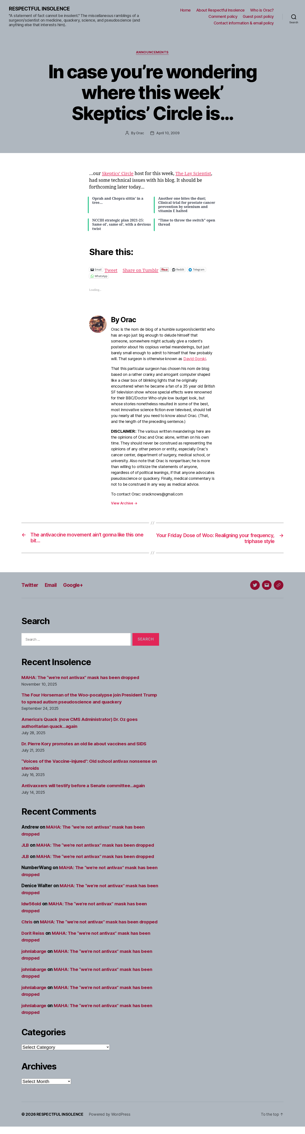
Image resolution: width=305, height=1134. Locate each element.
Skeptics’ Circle (118, 174)
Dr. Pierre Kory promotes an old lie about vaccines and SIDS (85, 744)
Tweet (111, 269)
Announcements (152, 53)
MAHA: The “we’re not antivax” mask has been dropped (81, 678)
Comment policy (222, 16)
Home (185, 10)
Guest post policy (258, 16)
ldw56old (31, 904)
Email (52, 585)
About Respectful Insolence (220, 10)
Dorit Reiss (33, 940)
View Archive (124, 503)
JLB (25, 845)
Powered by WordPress (110, 1121)
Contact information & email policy (244, 23)
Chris (27, 922)
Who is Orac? (262, 10)
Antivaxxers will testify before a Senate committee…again (84, 786)
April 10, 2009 (168, 133)
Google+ (75, 585)
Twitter (30, 585)
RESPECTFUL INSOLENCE (40, 8)
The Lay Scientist (195, 174)
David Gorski (194, 359)
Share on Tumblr (141, 269)
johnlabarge (34, 958)
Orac (140, 133)
